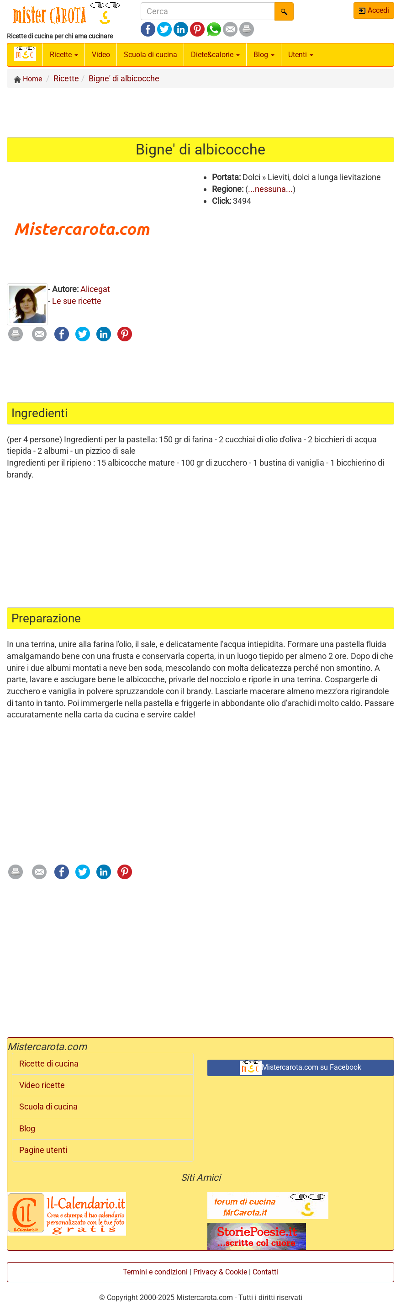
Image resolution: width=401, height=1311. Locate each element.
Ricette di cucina (49, 1064)
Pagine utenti (43, 1150)
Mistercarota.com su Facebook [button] (300, 1068)
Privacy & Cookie (220, 1272)
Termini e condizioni (155, 1272)
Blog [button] (263, 54)
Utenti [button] (300, 54)
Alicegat (95, 289)
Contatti (265, 1272)
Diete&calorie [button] (215, 54)
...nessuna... (270, 189)
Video (101, 54)
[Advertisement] (200, 112)
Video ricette (42, 1085)
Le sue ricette (76, 301)
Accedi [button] (374, 10)
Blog (27, 1129)
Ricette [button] (64, 54)
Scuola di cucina (150, 54)
